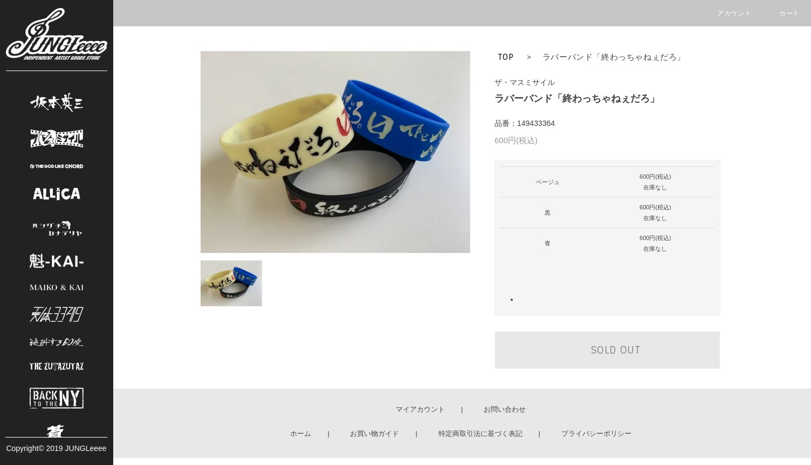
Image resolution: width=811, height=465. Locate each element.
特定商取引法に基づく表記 (480, 433)
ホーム (300, 433)
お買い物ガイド (374, 433)
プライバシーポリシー (596, 433)
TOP (506, 57)
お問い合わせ (505, 409)
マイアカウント (420, 409)
